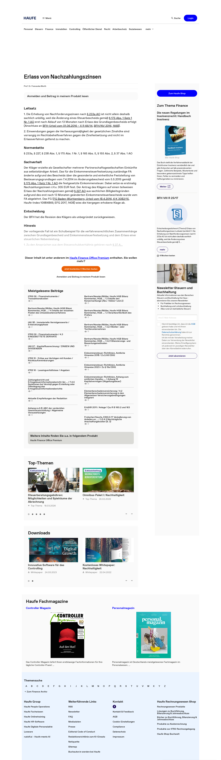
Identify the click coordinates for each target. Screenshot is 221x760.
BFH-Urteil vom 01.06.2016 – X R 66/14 (67, 126)
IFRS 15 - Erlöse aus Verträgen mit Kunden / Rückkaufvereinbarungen (50, 359)
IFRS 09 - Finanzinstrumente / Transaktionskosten (43, 297)
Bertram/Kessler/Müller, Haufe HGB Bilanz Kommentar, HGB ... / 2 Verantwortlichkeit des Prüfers (107, 312)
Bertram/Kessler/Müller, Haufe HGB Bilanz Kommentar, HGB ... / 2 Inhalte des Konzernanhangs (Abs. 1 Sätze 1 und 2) (106, 298)
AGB (193, 324)
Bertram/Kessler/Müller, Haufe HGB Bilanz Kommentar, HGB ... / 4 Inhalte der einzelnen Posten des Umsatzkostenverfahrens (50, 310)
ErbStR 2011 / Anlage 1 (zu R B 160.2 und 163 (107, 407)
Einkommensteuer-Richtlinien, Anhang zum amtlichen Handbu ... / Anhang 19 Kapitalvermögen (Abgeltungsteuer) (106, 379)
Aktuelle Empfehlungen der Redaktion (47, 398)
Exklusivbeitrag (38, 470)
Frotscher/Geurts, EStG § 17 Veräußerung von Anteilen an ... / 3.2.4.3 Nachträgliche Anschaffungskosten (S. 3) (107, 419)
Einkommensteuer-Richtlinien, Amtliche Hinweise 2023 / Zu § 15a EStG (104, 366)
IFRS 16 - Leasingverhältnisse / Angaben (49, 370)
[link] (28, 29)
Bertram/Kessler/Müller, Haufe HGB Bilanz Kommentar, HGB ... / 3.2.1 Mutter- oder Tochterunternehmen (106, 326)
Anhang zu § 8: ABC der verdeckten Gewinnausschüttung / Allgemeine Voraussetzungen (46, 410)
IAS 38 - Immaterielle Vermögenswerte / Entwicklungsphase (48, 323)
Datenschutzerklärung (171, 332)
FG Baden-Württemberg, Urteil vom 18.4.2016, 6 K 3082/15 (91, 199)
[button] (47, 18)
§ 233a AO (93, 114)
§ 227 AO (80, 191)
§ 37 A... (118, 245)
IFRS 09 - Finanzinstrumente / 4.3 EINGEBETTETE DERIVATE (45, 335)
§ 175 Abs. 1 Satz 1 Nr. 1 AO (41, 183)
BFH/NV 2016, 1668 (106, 126)
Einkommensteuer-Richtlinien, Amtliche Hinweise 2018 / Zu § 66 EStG (104, 354)
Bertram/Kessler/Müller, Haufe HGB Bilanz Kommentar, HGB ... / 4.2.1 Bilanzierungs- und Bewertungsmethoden (107, 341)
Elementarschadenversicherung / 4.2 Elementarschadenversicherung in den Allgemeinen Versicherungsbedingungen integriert (104, 394)
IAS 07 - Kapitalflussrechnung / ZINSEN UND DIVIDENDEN (51, 347)
